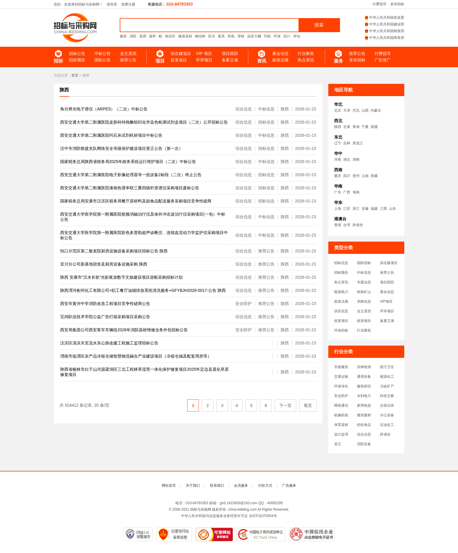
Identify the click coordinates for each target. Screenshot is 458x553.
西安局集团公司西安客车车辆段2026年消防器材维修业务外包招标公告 (124, 329)
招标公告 (77, 53)
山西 (365, 110)
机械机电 (341, 415)
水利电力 (364, 396)
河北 (356, 110)
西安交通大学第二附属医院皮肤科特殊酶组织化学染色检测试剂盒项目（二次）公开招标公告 (144, 122)
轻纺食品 (364, 425)
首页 (74, 75)
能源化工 (387, 377)
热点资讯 (306, 60)
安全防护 (341, 396)
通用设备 (364, 377)
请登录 (112, 4)
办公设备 (387, 415)
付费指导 (379, 4)
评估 (296, 36)
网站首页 (169, 485)
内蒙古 (376, 110)
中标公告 (102, 53)
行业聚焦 (306, 53)
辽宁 (337, 143)
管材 (240, 36)
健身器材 (185, 36)
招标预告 (77, 60)
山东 (392, 209)
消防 (132, 36)
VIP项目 (386, 301)
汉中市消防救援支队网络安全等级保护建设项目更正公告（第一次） (121, 148)
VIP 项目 (204, 53)
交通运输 (341, 377)
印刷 (267, 36)
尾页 (308, 405)
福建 (374, 209)
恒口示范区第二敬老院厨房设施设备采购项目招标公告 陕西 (114, 251)
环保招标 (341, 330)
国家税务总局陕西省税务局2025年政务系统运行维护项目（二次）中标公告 (128, 161)
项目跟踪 (230, 53)
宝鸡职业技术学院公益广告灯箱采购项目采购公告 (105, 316)
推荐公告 (128, 60)
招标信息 (341, 263)
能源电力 (341, 292)
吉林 (346, 143)
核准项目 (364, 321)
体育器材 (341, 425)
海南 (356, 192)
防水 (211, 36)
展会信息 (280, 53)
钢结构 (200, 36)
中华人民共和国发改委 (384, 17)
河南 (337, 159)
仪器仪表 (387, 405)
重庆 (337, 176)
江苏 (346, 209)
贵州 (356, 176)
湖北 (346, 159)
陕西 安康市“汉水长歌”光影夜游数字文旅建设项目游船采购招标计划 (121, 277)
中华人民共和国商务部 (384, 38)
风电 (231, 36)
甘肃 (346, 127)
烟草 (152, 36)
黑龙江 (358, 143)
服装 (123, 36)
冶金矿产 (387, 386)
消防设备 (364, 444)
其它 (337, 444)
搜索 (319, 24)
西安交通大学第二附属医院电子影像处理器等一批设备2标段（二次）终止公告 (131, 174)
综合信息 (364, 434)
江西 (383, 209)
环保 (277, 36)
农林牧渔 (364, 367)
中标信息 (364, 273)
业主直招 (128, 53)
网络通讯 (341, 405)
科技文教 (387, 396)
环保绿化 (341, 386)
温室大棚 (254, 36)
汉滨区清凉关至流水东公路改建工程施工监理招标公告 (109, 343)
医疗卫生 (387, 367)
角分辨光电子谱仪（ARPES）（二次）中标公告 (104, 109)
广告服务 (289, 485)
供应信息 (341, 311)
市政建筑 (341, 367)
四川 (346, 176)
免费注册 (128, 4)
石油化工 (387, 425)
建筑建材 (364, 415)
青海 (356, 127)
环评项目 (204, 60)
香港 (337, 225)
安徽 (365, 209)
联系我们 (217, 485)
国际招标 (364, 263)
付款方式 (265, 485)
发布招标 (397, 4)
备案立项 (230, 60)
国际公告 (102, 60)
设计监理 (341, 434)
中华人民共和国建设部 (384, 24)
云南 (365, 176)
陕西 (64, 89)
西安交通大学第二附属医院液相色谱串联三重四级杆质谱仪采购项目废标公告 (129, 188)
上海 (337, 209)
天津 (346, 110)
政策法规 (280, 60)
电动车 (170, 36)
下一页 (285, 405)
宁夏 (365, 127)
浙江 (356, 209)
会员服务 (241, 485)
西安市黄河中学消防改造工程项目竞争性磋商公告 (105, 303)
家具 (221, 36)
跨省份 (358, 225)
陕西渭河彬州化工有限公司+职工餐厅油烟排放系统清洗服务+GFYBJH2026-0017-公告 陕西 (143, 290)
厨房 (142, 36)
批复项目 (179, 60)
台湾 (346, 225)
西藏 (374, 176)
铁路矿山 (364, 292)
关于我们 (193, 485)
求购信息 (364, 301)
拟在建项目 (181, 53)
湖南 (356, 159)
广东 (337, 192)
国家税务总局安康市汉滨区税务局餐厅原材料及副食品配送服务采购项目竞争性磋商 (135, 201)
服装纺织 (364, 386)
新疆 (374, 127)
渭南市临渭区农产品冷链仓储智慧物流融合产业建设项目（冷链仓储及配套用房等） (135, 356)
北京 (337, 110)
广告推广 (382, 60)
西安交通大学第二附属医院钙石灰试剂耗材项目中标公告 (111, 135)
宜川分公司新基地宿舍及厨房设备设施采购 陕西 (103, 264)
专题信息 (364, 282)
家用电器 (364, 405)
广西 (346, 192)
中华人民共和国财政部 (384, 31)
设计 (286, 36)
